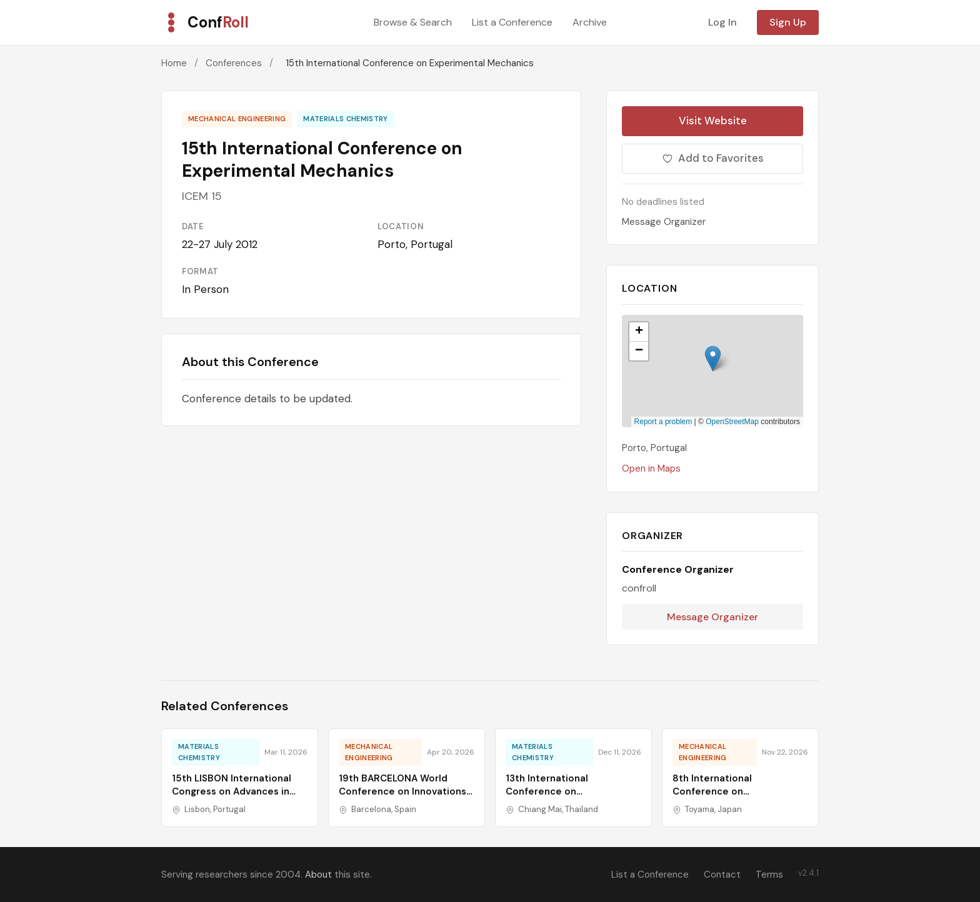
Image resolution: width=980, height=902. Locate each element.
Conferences (234, 63)
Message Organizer (664, 222)
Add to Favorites (713, 158)
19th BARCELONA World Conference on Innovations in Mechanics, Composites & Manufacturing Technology (405, 798)
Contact (722, 874)
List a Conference (512, 22)
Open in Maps (651, 468)
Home (174, 63)
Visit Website (713, 120)
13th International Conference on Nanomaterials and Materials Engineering (573, 798)
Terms (769, 874)
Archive (589, 22)
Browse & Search (413, 22)
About (318, 874)
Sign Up (787, 22)
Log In (722, 22)
